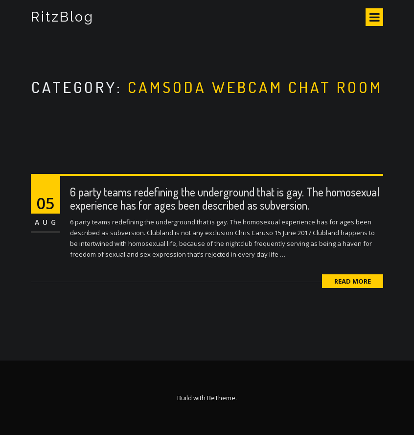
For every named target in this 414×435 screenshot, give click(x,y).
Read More (352, 281)
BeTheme (221, 397)
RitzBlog (62, 17)
